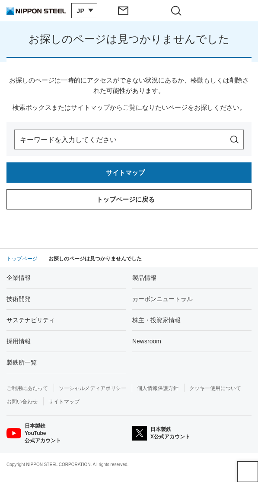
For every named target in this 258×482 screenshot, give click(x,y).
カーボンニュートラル (162, 298)
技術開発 (18, 298)
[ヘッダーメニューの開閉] (231, 10)
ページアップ (247, 471)
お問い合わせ (22, 402)
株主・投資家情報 (156, 320)
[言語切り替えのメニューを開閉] (84, 10)
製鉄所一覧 (21, 362)
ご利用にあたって (27, 388)
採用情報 (18, 341)
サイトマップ (64, 402)
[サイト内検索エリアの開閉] (179, 10)
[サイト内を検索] (234, 139)
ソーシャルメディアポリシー (92, 388)
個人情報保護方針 (157, 388)
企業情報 (18, 277)
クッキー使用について (215, 388)
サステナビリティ (30, 320)
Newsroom (146, 341)
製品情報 (144, 277)
